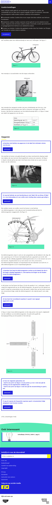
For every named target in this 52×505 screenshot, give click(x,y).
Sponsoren (4, 479)
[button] (50, 2)
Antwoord (7, 149)
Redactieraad (5, 463)
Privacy (3, 472)
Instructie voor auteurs (8, 477)
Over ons (4, 460)
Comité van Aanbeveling (8, 465)
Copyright (4, 468)
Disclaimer (4, 474)
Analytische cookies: (26, 23)
